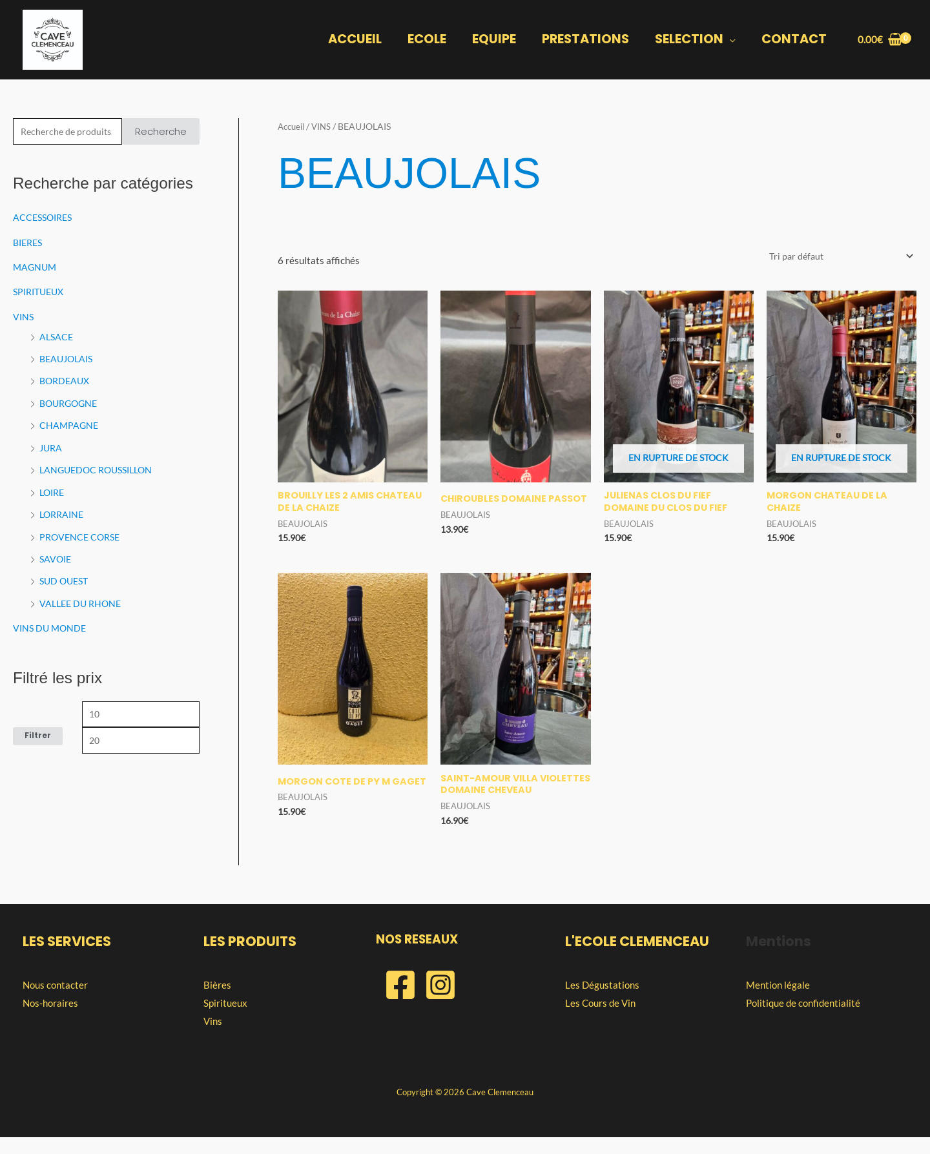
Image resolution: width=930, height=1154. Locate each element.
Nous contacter (55, 1001)
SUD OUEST (65, 575)
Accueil (293, 126)
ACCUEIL (359, 39)
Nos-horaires (50, 1019)
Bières (217, 1001)
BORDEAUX (66, 379)
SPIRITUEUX (41, 291)
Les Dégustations (602, 1001)
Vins (212, 1038)
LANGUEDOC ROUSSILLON (100, 466)
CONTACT (794, 39)
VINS (24, 316)
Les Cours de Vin (600, 1019)
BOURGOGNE (70, 400)
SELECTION (690, 37)
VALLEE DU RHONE (82, 597)
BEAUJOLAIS (68, 357)
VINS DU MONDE (51, 621)
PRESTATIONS (587, 39)
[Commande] (835, 256)
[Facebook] (400, 1001)
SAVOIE (56, 553)
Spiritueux (225, 1019)
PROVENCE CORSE (82, 531)
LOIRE (53, 487)
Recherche (161, 132)
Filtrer (38, 730)
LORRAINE (63, 509)
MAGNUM (36, 267)
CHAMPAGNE (69, 422)
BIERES (29, 243)
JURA (51, 444)
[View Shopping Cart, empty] (879, 40)
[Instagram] (440, 1001)
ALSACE (57, 335)
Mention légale (778, 1001)
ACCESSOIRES (45, 218)
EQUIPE (497, 39)
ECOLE (430, 39)
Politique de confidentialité (803, 1019)
